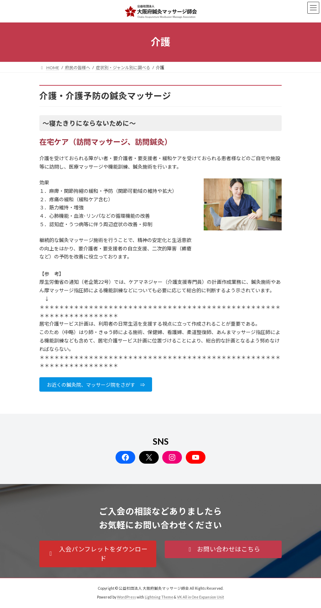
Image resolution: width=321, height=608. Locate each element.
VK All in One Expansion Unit (200, 597)
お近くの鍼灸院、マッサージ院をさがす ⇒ (96, 385)
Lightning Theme (159, 597)
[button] (97, 554)
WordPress (126, 597)
